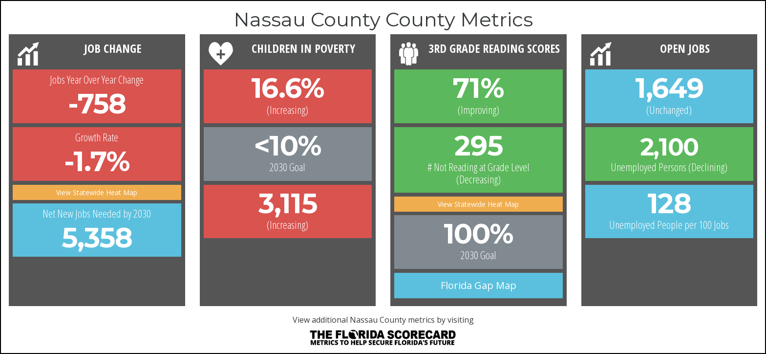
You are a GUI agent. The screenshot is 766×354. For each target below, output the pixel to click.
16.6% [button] (287, 88)
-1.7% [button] (97, 161)
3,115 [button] (287, 203)
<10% (287, 145)
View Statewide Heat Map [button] (96, 192)
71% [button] (478, 88)
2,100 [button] (669, 147)
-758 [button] (97, 103)
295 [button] (478, 145)
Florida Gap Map (478, 285)
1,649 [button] (669, 88)
